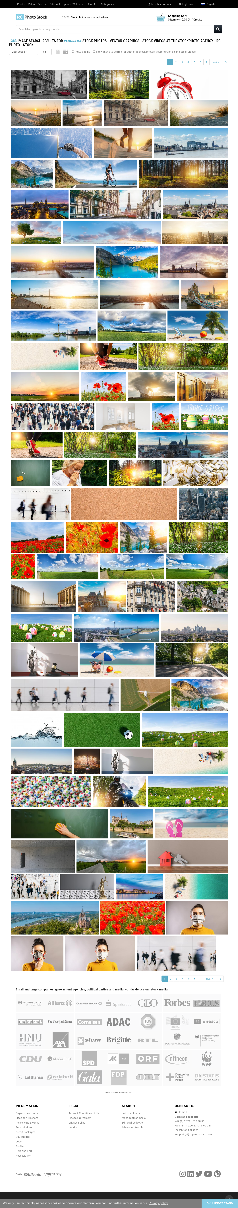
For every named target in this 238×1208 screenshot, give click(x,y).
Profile (20, 1146)
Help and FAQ (24, 1151)
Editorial (55, 4)
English (209, 4)
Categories (107, 4)
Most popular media (134, 1117)
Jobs (19, 1141)
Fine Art (93, 4)
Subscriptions (24, 1127)
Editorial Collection (133, 1122)
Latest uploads (131, 1113)
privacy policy (77, 1122)
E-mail (183, 1112)
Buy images (23, 1136)
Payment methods (27, 1113)
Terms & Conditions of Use (84, 1113)
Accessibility (23, 1155)
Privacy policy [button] (158, 1203)
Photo (21, 4)
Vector (42, 4)
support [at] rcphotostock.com (193, 1134)
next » (215, 62)
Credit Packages (26, 1132)
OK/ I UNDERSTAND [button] (220, 1203)
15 (225, 62)
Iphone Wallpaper (73, 4)
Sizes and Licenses (27, 1117)
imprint (73, 1127)
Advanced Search (132, 1127)
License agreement (80, 1117)
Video (31, 4)
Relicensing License (27, 1122)
